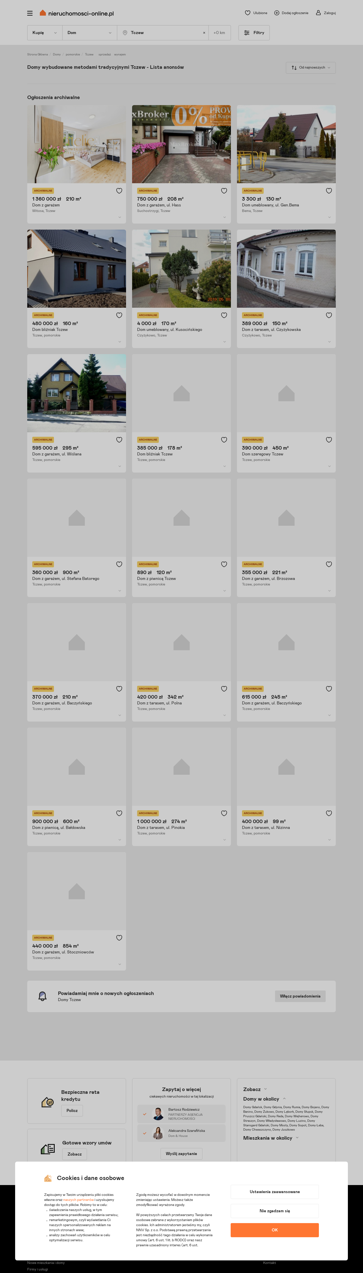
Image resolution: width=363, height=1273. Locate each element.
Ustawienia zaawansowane (275, 1192)
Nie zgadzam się (275, 1211)
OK (275, 1230)
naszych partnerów (78, 1200)
